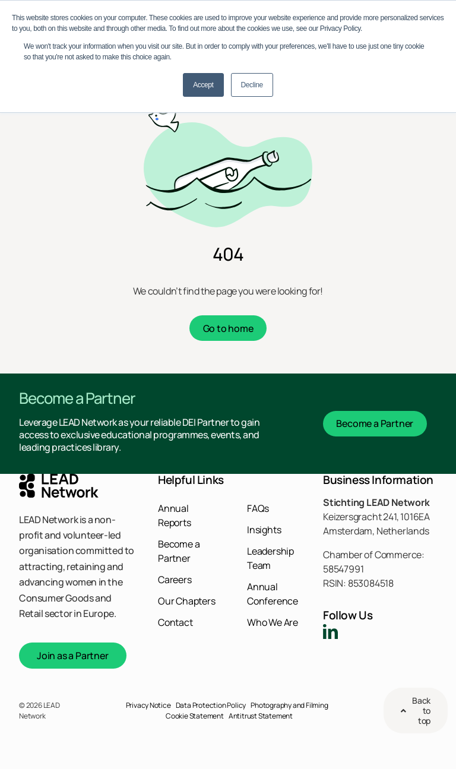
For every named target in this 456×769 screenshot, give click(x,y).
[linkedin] (330, 631)
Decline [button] (252, 85)
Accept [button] (203, 85)
